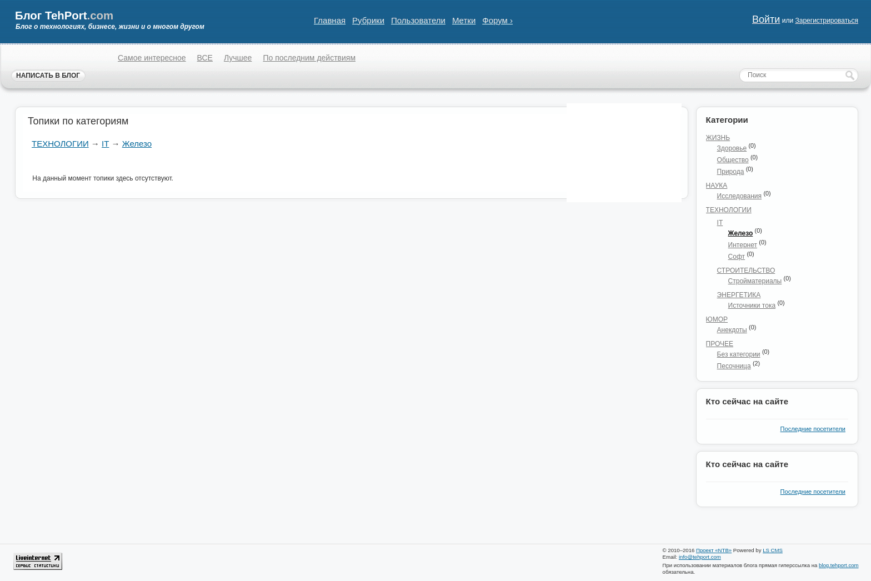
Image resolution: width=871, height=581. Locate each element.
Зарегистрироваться (826, 20)
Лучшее (238, 57)
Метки (463, 20)
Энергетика (739, 295)
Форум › (497, 20)
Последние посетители (812, 428)
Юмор (717, 319)
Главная (330, 20)
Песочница (734, 366)
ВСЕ (205, 57)
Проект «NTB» (714, 550)
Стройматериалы (755, 281)
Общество (733, 160)
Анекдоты (732, 330)
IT (105, 143)
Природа (730, 172)
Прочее (719, 344)
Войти (766, 19)
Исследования (739, 196)
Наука (717, 185)
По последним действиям (309, 57)
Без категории (738, 354)
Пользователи (418, 20)
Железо (137, 143)
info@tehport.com (700, 557)
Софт (736, 257)
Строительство (746, 270)
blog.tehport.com (838, 565)
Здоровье (732, 148)
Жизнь (718, 138)
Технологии (60, 143)
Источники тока (752, 305)
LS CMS (773, 550)
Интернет (742, 245)
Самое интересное (152, 57)
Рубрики (368, 20)
